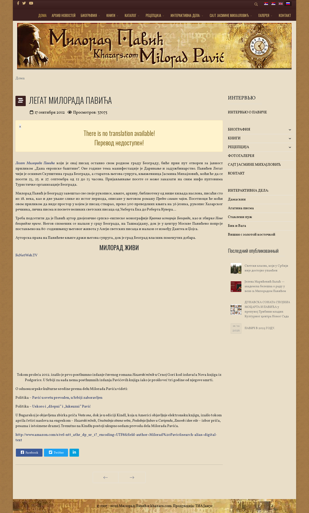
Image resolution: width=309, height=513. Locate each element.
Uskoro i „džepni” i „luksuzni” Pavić (61, 406)
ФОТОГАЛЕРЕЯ (241, 155)
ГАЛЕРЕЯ (263, 15)
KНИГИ (110, 15)
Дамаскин (237, 199)
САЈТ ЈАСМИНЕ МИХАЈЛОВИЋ (229, 15)
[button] (283, 129)
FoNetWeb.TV (26, 255)
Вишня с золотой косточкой (251, 234)
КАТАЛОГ (130, 15)
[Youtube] (31, 3)
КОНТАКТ (285, 15)
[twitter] (24, 3)
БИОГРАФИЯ (89, 15)
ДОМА (42, 15)
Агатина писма (241, 208)
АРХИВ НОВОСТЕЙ (64, 15)
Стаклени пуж (240, 217)
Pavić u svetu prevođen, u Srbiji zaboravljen (67, 397)
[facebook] (18, 3)
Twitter (56, 452)
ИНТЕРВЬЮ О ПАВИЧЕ (247, 112)
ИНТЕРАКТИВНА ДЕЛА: (185, 15)
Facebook (29, 452)
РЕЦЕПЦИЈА (153, 15)
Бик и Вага (237, 225)
